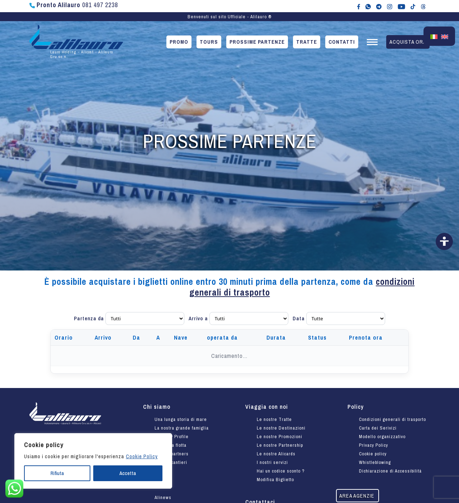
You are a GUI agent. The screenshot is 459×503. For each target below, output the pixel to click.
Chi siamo (156, 407)
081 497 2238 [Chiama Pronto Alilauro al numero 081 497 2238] (73, 5)
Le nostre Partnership (280, 445)
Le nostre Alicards (276, 454)
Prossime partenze (257, 41)
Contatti (341, 41)
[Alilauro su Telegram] (379, 6)
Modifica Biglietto (275, 479)
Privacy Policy (373, 445)
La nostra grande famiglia (182, 428)
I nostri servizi (272, 462)
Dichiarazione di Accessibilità (390, 471)
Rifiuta (57, 473)
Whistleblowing (375, 462)
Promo (179, 41)
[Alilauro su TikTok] (413, 6)
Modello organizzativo (382, 436)
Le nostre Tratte (274, 419)
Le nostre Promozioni (279, 436)
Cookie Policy (142, 456)
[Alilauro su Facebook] (358, 6)
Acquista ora (407, 41)
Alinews (163, 497)
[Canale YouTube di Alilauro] (401, 6)
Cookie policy (373, 454)
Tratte (306, 41)
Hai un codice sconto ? (281, 471)
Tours (209, 41)
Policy (355, 407)
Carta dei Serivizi (378, 428)
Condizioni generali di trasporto (392, 419)
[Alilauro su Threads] (423, 6)
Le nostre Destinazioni (281, 428)
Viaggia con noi (266, 407)
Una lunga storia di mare (181, 419)
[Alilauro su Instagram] (389, 6)
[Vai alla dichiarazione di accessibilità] (444, 241)
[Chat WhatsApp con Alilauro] (368, 6)
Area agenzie (356, 495)
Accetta (127, 473)
